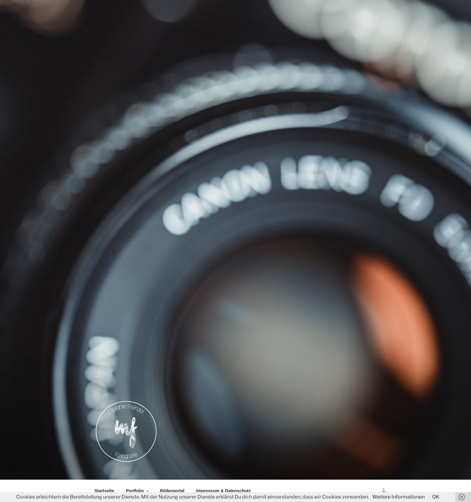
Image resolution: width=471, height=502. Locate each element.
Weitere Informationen (398, 497)
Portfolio (138, 490)
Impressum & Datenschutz (223, 490)
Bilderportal (172, 490)
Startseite (104, 490)
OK (435, 497)
